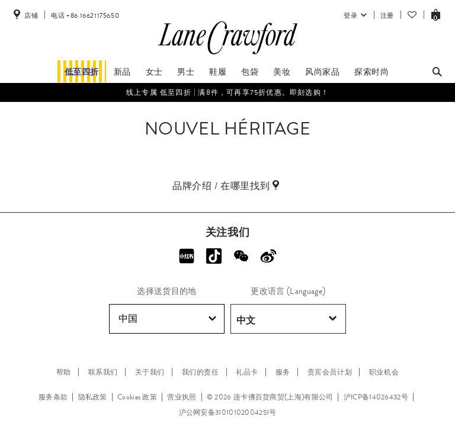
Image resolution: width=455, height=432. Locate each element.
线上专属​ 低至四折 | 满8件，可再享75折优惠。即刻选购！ (227, 92)
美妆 (281, 72)
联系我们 (103, 372)
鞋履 (217, 72)
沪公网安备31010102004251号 (228, 412)
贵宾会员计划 (330, 372)
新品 (122, 72)
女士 (154, 72)
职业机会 (384, 372)
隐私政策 (92, 397)
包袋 (249, 72)
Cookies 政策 (137, 397)
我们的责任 (200, 372)
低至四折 (82, 72)
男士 (185, 72)
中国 (167, 319)
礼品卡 (247, 372)
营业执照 (181, 397)
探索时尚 (371, 72)
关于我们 (150, 372)
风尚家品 (322, 72)
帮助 (63, 372)
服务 (282, 372)
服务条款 (53, 397)
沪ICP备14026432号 (376, 397)
